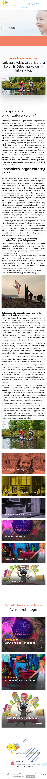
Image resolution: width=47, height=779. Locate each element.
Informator (21, 766)
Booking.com (5, 588)
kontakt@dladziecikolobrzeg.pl (38, 4)
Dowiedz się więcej (18, 777)
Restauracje (36, 764)
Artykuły (31, 766)
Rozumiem (30, 777)
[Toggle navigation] (23, 7)
